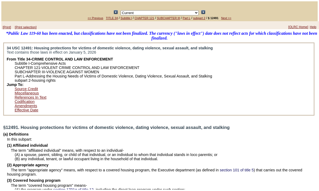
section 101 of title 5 (237, 170)
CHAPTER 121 (144, 18)
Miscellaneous (27, 93)
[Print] (7, 27)
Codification (24, 101)
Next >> (226, 18)
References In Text (30, 97)
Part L (186, 18)
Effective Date (26, 110)
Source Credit (26, 89)
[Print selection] (26, 27)
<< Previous (95, 18)
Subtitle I (126, 18)
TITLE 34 (112, 18)
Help (313, 27)
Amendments (26, 106)
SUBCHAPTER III (168, 18)
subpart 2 (199, 18)
